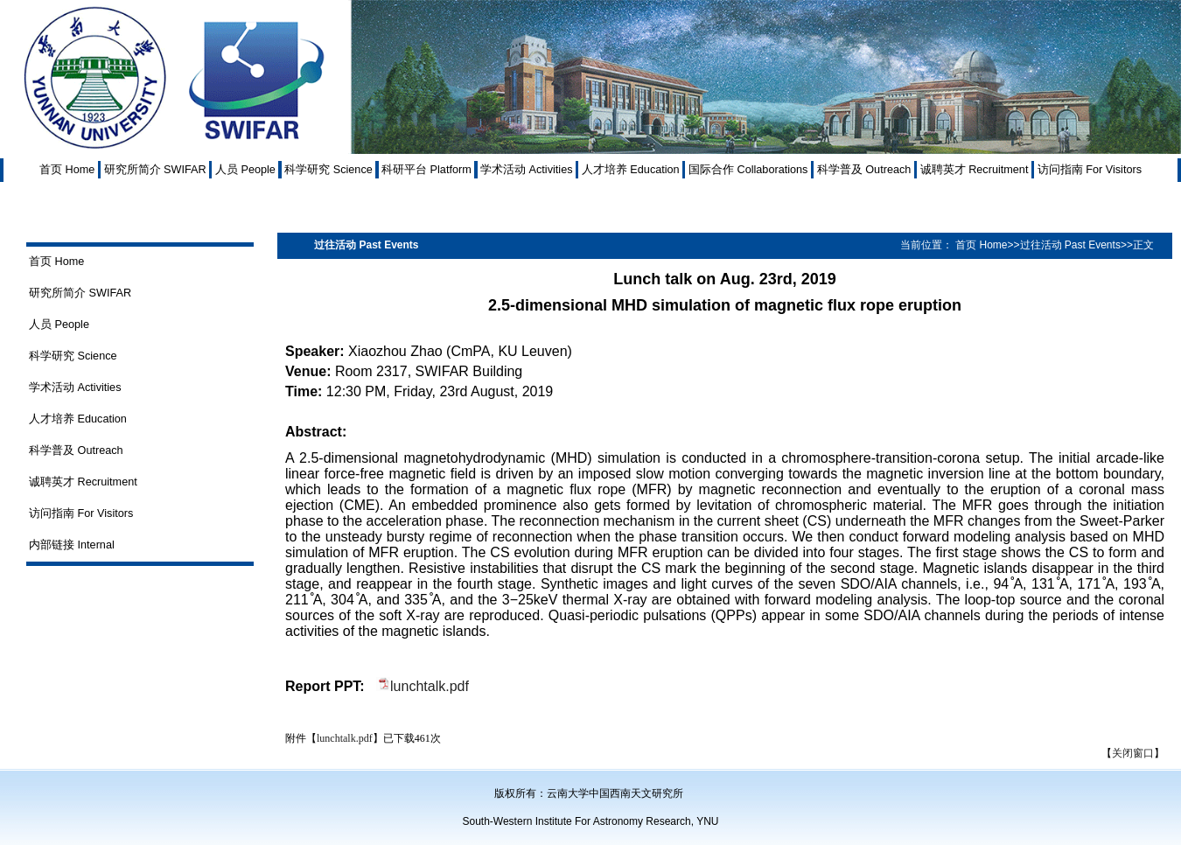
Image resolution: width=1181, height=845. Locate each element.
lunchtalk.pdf (429, 686)
